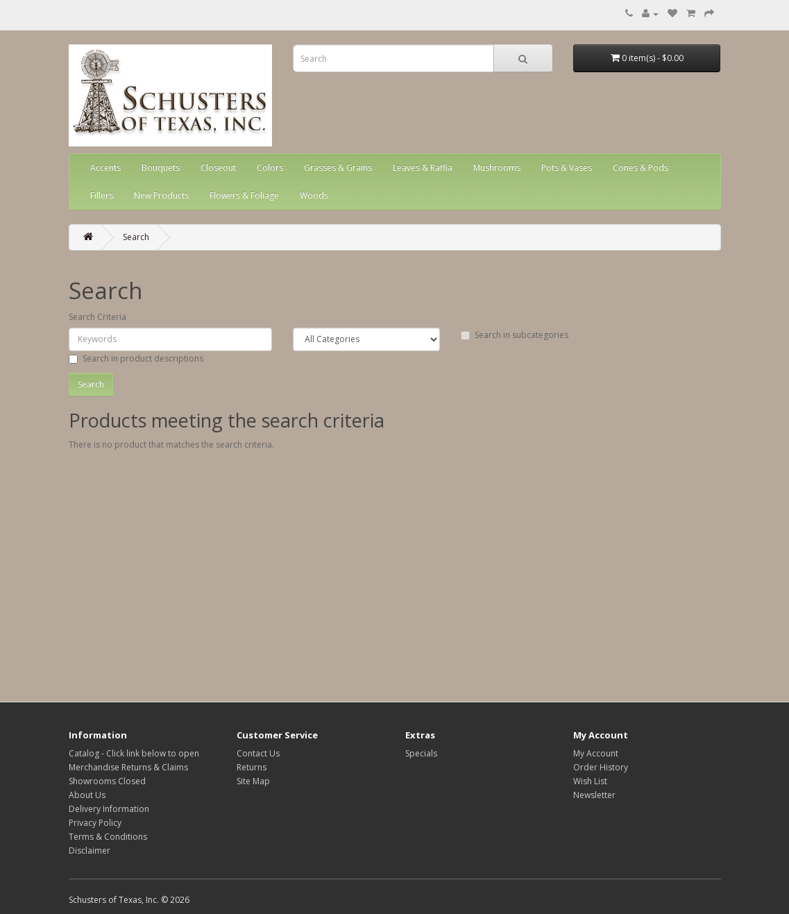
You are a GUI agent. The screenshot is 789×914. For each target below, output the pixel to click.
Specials (421, 753)
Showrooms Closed (107, 781)
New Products (161, 195)
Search (136, 237)
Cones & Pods (640, 168)
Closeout (218, 168)
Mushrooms (496, 168)
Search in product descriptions (136, 358)
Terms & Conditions (108, 837)
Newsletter (594, 795)
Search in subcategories (514, 335)
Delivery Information (109, 809)
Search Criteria (97, 317)
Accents (105, 168)
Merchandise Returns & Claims (128, 767)
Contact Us (258, 753)
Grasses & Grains (338, 168)
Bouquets (161, 168)
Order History (600, 767)
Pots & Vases (566, 168)
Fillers (101, 195)
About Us (87, 795)
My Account (595, 753)
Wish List (590, 781)
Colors (270, 168)
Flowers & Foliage (244, 195)
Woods (314, 195)
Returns (251, 767)
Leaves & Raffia (422, 168)
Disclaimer (89, 850)
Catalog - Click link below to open (134, 753)
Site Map (253, 781)
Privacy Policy (95, 823)
